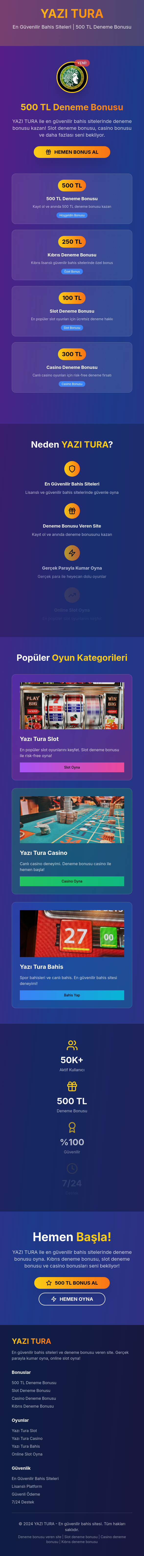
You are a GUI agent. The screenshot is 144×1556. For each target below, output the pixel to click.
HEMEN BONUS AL (71, 152)
